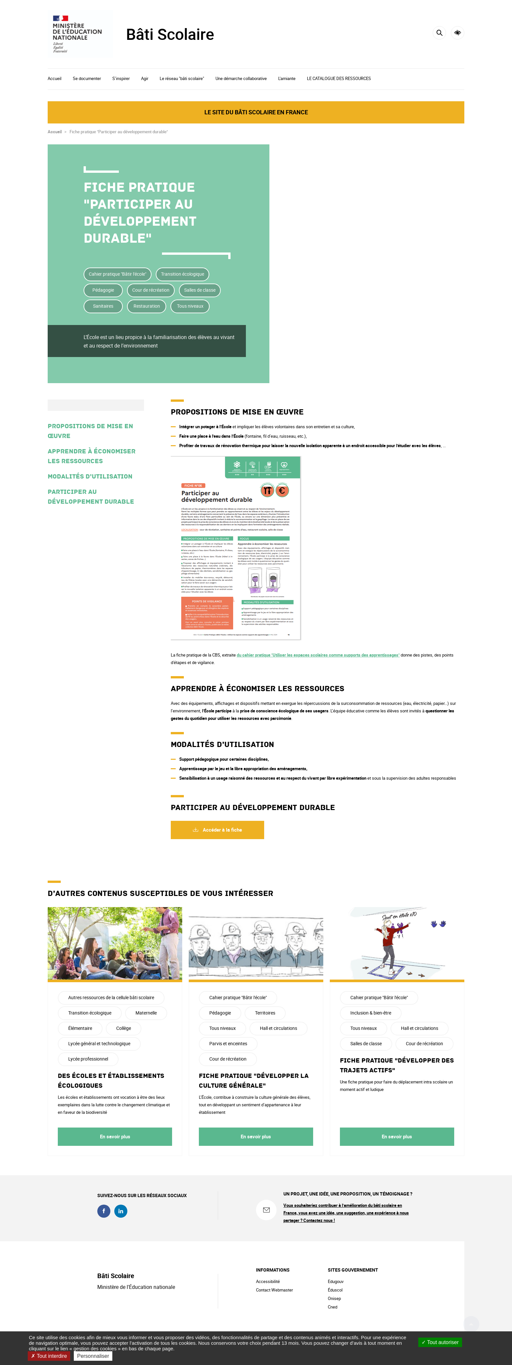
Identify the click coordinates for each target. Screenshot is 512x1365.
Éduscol (335, 1290)
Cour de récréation (150, 290)
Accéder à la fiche (221, 829)
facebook (103, 1211)
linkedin (120, 1211)
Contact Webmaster (274, 1290)
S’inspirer (121, 78)
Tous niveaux (190, 306)
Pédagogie (103, 290)
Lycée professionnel (88, 1059)
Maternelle (146, 1013)
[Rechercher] (439, 33)
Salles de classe (200, 290)
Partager (457, 199)
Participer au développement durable (91, 497)
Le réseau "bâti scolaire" (182, 78)
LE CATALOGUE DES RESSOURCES (339, 78)
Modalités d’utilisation (90, 476)
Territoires (265, 1013)
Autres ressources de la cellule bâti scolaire (111, 997)
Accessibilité (457, 33)
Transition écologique (182, 274)
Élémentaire (80, 1028)
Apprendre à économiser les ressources (92, 456)
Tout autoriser (440, 1342)
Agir (144, 78)
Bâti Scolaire (170, 33)
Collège (123, 1028)
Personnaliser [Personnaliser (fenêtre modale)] (93, 1356)
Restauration (147, 306)
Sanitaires (103, 306)
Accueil (54, 78)
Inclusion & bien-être (370, 1013)
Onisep (334, 1298)
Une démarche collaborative (241, 78)
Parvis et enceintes (228, 1043)
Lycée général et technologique (99, 1043)
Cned (332, 1307)
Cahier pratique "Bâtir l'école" (117, 274)
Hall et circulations (278, 1028)
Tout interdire (49, 1356)
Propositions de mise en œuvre (90, 431)
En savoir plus (115, 1136)
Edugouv (336, 1281)
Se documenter (87, 78)
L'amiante (287, 78)
